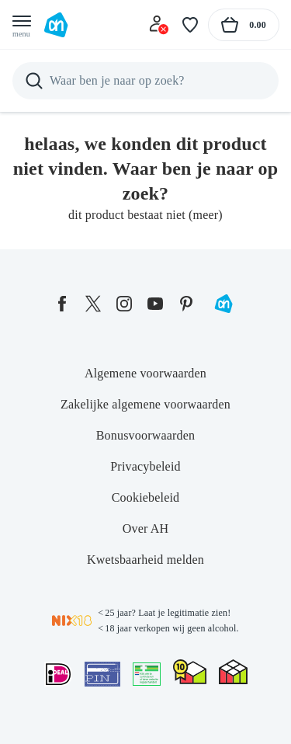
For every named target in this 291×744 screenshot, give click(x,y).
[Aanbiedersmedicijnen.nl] (147, 674)
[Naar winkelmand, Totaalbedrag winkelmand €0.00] (244, 24)
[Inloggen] (159, 24)
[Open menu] (21, 25)
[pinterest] (186, 304)
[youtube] (155, 304)
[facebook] (62, 304)
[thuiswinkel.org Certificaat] (189, 671)
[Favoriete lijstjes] (190, 24)
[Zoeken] (145, 80)
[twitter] (93, 304)
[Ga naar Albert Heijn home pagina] (55, 24)
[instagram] (124, 304)
